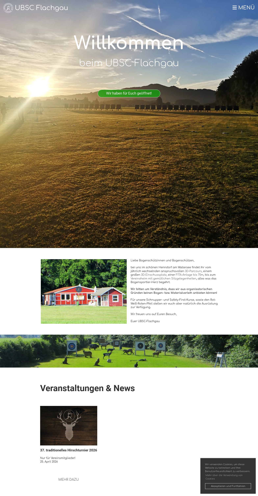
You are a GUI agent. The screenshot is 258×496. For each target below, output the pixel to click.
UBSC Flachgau (41, 8)
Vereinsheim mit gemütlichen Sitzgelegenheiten (163, 278)
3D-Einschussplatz (154, 274)
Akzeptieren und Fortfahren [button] (228, 486)
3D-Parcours (193, 271)
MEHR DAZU (68, 479)
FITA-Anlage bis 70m (189, 274)
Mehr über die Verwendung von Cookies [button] (224, 477)
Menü (243, 8)
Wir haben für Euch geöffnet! (129, 93)
